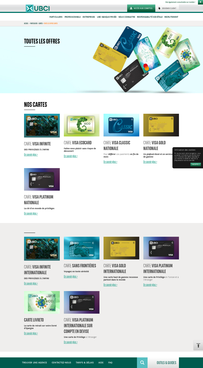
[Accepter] (195, 164)
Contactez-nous (61, 363)
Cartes (41, 23)
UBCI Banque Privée (106, 17)
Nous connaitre (126, 17)
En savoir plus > (31, 154)
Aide (101, 363)
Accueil (26, 23)
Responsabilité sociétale (149, 17)
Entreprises (89, 17)
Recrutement (171, 17)
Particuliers (55, 17)
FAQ (110, 363)
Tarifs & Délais (85, 363)
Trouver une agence (34, 363)
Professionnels (73, 17)
